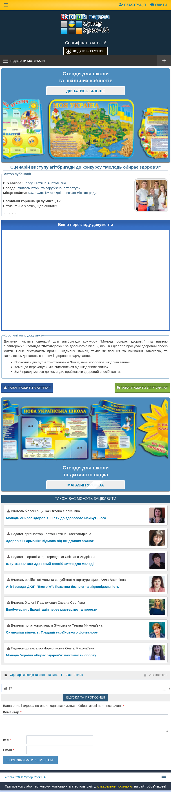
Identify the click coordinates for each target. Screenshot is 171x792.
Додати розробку (88, 51)
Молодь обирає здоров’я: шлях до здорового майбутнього (56, 518)
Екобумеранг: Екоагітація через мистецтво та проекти (51, 609)
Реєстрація (132, 5)
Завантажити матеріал (27, 388)
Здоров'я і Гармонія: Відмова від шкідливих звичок (50, 541)
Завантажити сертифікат (142, 388)
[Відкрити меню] (164, 60)
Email (8, 750)
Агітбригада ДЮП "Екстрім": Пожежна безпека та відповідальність (62, 586)
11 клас (65, 675)
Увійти (158, 5)
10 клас (52, 675)
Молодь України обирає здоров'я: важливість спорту (51, 655)
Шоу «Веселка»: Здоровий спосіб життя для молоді (50, 564)
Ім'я (7, 740)
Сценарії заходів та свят (27, 675)
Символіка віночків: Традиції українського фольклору (52, 632)
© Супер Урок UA (25, 777)
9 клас (78, 675)
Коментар (12, 712)
